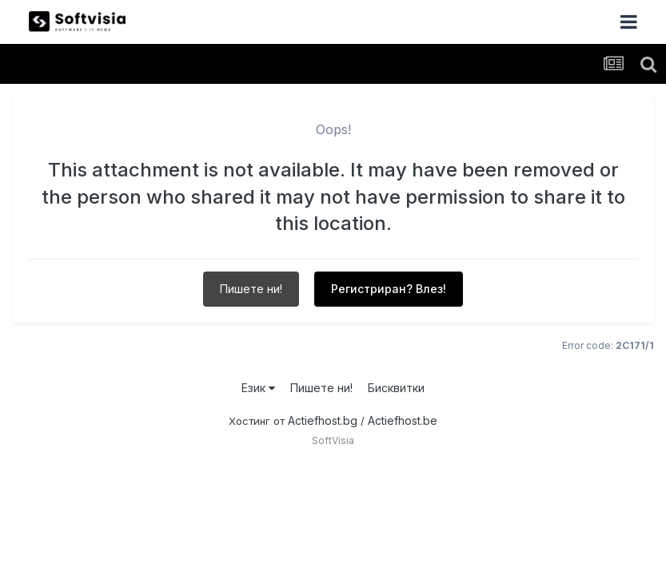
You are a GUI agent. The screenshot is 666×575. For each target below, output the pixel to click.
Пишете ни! (251, 288)
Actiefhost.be (402, 420)
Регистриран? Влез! (388, 288)
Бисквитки (396, 388)
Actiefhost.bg (322, 420)
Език (258, 388)
